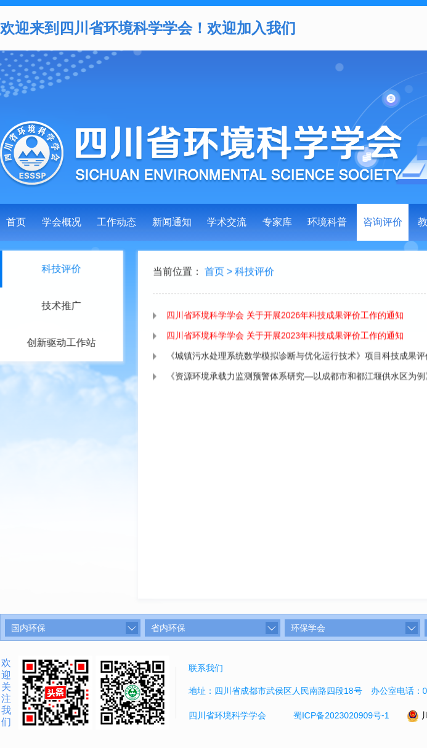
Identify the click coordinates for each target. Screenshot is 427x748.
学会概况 (61, 222)
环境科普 (327, 222)
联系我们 (206, 668)
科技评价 (254, 274)
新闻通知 (172, 222)
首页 (16, 222)
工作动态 (116, 222)
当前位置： (177, 274)
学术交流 (226, 222)
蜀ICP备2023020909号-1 (341, 715)
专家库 (277, 222)
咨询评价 (382, 222)
